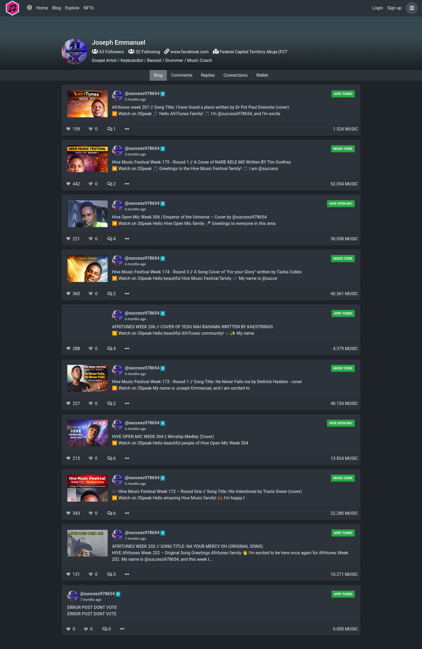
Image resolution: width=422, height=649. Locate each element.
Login (377, 7)
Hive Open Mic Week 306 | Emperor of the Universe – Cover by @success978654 (189, 217)
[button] (411, 8)
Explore (72, 7)
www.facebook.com (189, 51)
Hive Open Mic (341, 204)
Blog (56, 7)
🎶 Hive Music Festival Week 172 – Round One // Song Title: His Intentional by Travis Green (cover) (207, 491)
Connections (235, 75)
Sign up (394, 7)
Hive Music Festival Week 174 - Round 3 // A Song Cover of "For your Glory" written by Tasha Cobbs (207, 271)
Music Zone (342, 149)
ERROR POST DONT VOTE (92, 607)
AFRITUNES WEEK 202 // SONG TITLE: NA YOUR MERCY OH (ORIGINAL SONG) (187, 546)
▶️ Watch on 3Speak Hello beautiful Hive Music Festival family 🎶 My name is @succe (194, 278)
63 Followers (108, 51)
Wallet (262, 75)
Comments (181, 75)
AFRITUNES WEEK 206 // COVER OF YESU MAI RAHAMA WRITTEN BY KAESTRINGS (192, 326)
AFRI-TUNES (343, 94)
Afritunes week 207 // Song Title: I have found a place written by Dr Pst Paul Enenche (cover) (200, 107)
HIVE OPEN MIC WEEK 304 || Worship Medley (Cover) (163, 436)
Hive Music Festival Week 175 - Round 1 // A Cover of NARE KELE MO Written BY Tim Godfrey (201, 162)
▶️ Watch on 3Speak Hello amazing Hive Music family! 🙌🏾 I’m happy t (178, 497)
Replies (208, 75)
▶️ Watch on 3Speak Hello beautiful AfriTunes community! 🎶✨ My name (183, 333)
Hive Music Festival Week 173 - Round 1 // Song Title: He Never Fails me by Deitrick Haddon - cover (207, 381)
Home (42, 7)
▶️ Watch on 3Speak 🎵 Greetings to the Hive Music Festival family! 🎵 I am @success (195, 168)
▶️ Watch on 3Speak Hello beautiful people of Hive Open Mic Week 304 (180, 443)
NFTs (89, 7)
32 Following (144, 51)
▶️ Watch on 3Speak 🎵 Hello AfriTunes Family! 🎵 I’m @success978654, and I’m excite (196, 113)
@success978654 (142, 93)
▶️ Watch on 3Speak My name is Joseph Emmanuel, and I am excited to (181, 388)
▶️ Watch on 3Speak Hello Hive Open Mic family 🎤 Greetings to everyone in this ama (194, 223)
